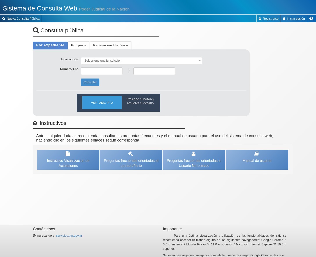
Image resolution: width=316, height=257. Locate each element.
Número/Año (69, 69)
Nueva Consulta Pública (21, 18)
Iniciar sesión (294, 18)
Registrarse (268, 18)
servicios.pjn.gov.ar (69, 235)
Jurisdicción (69, 59)
